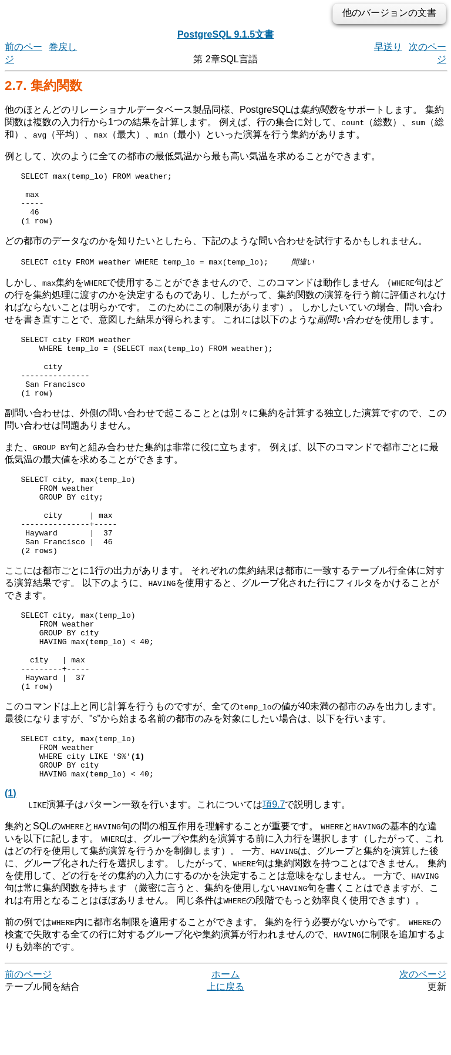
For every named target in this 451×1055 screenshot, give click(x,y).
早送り (388, 47)
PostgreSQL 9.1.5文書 (225, 34)
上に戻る (225, 1044)
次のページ (422, 1031)
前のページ (28, 1031)
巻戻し (63, 47)
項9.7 (273, 861)
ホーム (225, 1031)
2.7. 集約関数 (43, 85)
